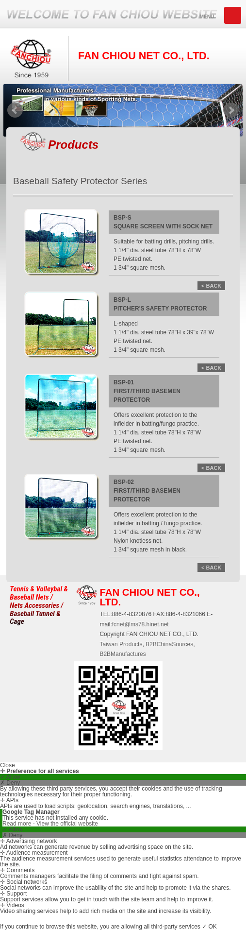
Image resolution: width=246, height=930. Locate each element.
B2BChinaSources (169, 644)
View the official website (67, 823)
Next (231, 110)
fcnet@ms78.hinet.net (140, 624)
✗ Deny (10, 783)
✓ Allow (10, 777)
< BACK (211, 286)
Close (7, 765)
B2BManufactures (122, 654)
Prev (15, 110)
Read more (17, 823)
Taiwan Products (120, 644)
